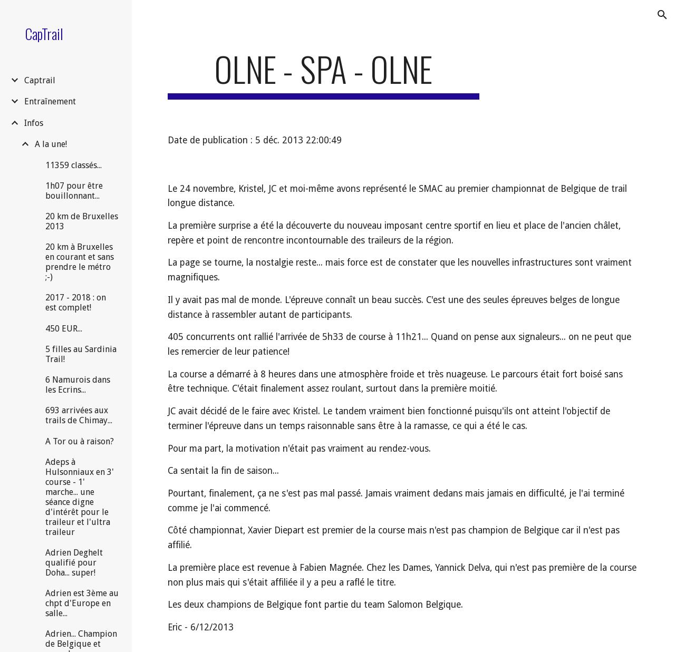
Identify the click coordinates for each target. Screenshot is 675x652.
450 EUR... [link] (63, 329)
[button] (662, 14)
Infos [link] (33, 123)
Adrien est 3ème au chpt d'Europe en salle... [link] (82, 603)
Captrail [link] (39, 80)
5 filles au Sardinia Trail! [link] (81, 354)
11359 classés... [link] (73, 165)
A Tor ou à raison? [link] (79, 441)
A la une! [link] (51, 144)
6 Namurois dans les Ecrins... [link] (77, 385)
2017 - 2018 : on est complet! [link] (75, 303)
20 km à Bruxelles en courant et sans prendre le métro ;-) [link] (79, 262)
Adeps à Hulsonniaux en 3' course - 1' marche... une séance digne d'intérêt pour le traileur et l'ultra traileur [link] (79, 497)
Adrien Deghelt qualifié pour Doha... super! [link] (74, 563)
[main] (323, 74)
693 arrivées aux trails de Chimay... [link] (78, 415)
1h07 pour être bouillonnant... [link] (74, 191)
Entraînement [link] (50, 101)
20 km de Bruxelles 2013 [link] (81, 221)
